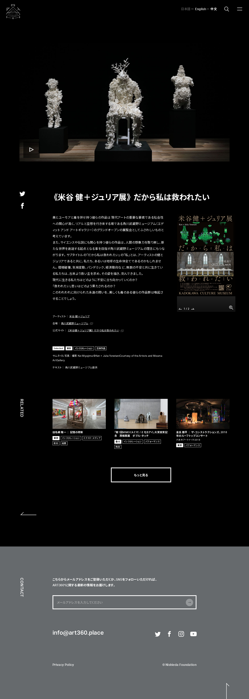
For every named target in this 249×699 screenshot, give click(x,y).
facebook (22, 206)
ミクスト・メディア (91, 438)
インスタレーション (84, 348)
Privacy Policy (63, 665)
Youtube (193, 634)
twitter (22, 194)
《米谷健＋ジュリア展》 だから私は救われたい (93, 330)
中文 (213, 8)
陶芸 (118, 446)
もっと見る (141, 475)
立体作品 (100, 348)
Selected (58, 348)
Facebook (170, 634)
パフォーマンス (152, 441)
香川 (118, 441)
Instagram (181, 634)
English (200, 8)
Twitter (158, 634)
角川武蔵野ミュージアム (74, 323)
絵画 (64, 443)
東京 (69, 348)
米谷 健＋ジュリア (79, 316)
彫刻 (56, 443)
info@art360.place (78, 633)
